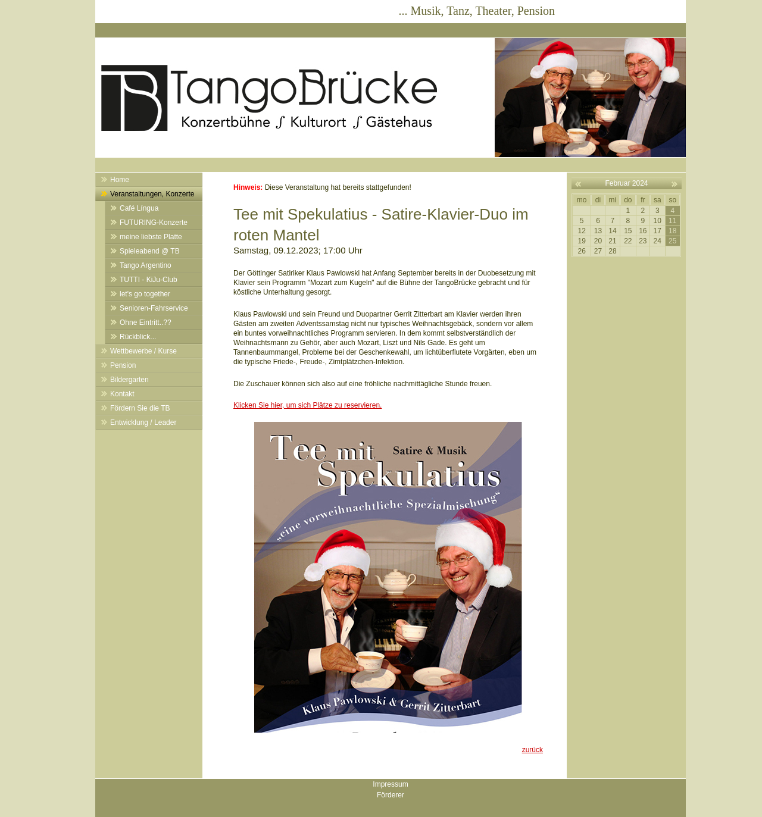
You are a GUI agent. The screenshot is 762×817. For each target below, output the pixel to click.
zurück (532, 750)
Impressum (390, 784)
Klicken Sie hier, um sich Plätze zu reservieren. (307, 405)
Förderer (390, 795)
